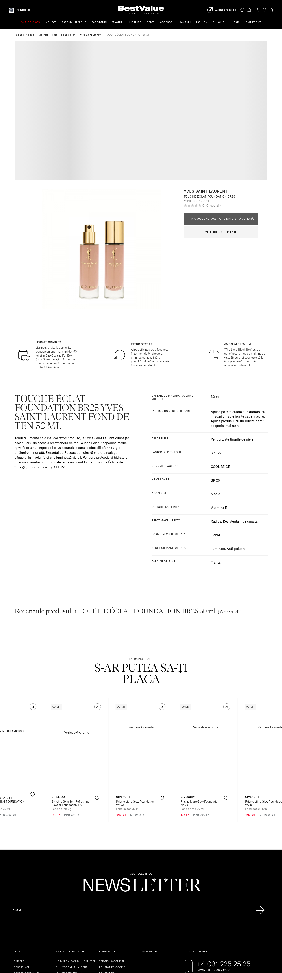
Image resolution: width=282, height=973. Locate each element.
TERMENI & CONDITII (112, 850)
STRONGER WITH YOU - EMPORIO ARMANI (76, 881)
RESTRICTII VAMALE (26, 885)
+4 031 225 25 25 (223, 852)
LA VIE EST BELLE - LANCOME (74, 894)
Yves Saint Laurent (90, 34)
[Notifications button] (249, 10)
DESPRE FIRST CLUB (26, 861)
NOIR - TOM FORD (67, 912)
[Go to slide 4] (144, 719)
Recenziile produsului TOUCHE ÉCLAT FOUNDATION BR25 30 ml (128, 500)
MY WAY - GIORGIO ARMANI (73, 873)
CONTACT (19, 909)
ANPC (102, 870)
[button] (33, 595)
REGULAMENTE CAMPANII (30, 873)
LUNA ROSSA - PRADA (69, 906)
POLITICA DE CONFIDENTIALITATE (111, 863)
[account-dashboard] (256, 10)
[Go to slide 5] (148, 719)
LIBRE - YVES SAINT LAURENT (74, 888)
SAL (101, 876)
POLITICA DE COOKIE (112, 855)
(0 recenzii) (213, 94)
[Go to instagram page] (196, 871)
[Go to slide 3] (141, 719)
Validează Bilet (225, 10)
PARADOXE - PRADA (68, 867)
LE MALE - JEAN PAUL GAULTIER (76, 850)
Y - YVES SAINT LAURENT (71, 855)
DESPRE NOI (21, 855)
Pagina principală (24, 34)
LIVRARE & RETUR (24, 891)
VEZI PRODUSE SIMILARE (221, 120)
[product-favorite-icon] (32, 683)
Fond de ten (68, 34)
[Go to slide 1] (134, 719)
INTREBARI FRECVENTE (28, 903)
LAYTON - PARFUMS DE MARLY (75, 900)
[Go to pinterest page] (205, 871)
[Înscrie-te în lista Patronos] (260, 799)
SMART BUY (253, 22)
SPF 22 (216, 342)
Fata (54, 34)
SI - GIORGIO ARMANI (69, 861)
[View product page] (77, 636)
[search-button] (242, 9)
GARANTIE (20, 879)
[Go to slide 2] (137, 719)
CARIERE (19, 850)
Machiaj (43, 34)
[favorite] (263, 10)
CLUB (23, 10)
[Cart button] (270, 10)
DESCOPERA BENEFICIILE (29, 867)
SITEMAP (19, 897)
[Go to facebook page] (187, 871)
